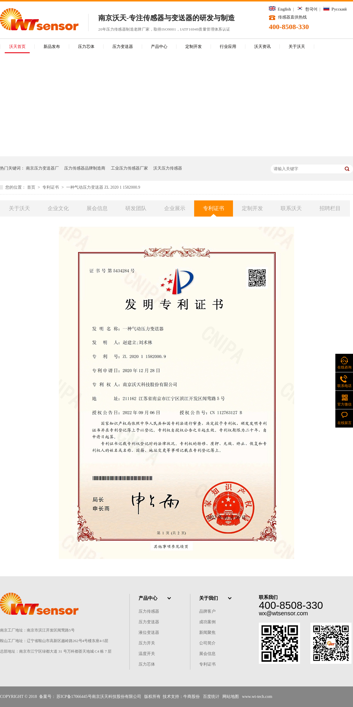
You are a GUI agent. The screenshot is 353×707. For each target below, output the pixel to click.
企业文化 (58, 208)
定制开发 (193, 46)
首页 (31, 187)
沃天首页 (17, 46)
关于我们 (208, 598)
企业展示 (174, 208)
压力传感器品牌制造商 (84, 168)
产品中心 (159, 46)
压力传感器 (149, 611)
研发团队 (135, 208)
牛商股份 (191, 696)
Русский (335, 9)
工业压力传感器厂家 (129, 168)
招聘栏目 (330, 208)
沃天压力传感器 (167, 168)
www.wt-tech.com (257, 696)
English (280, 9)
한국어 (307, 9)
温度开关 (147, 653)
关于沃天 (297, 46)
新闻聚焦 (207, 632)
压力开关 (147, 643)
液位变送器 (149, 632)
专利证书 (51, 187)
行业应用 (228, 46)
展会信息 (97, 208)
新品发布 (52, 46)
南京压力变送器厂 (42, 168)
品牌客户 (207, 611)
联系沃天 (291, 208)
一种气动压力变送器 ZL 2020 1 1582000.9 (103, 187)
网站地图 (230, 696)
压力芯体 (86, 46)
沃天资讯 (262, 46)
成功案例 (207, 622)
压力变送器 (122, 46)
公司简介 (207, 643)
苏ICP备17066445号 (74, 696)
